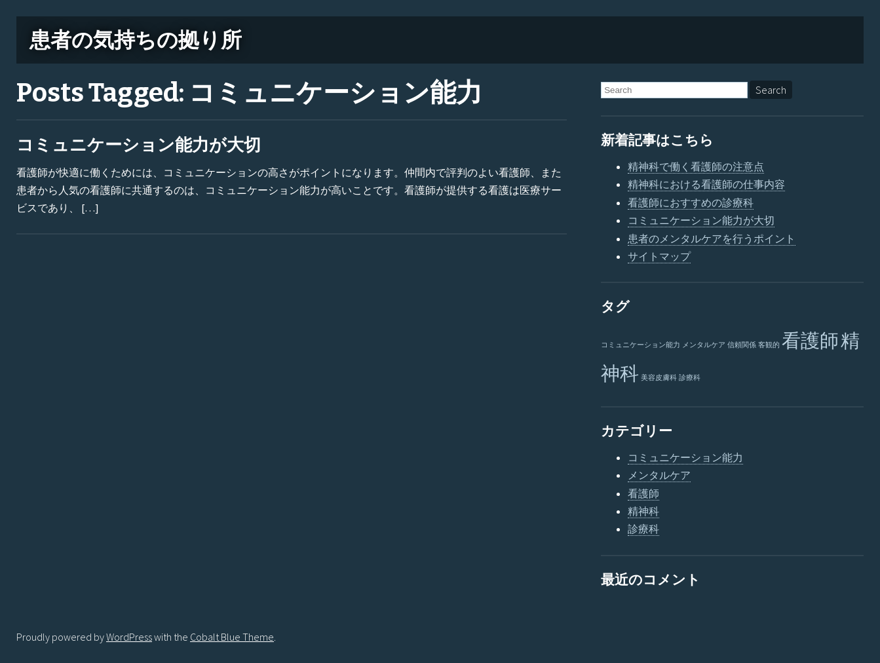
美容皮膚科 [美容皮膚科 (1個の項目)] (659, 377)
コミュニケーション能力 (685, 457)
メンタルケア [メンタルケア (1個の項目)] (703, 345)
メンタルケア (659, 475)
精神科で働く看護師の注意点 (696, 166)
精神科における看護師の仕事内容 (706, 184)
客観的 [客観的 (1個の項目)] (769, 345)
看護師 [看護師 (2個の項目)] (810, 340)
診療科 (643, 528)
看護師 (643, 493)
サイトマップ (659, 256)
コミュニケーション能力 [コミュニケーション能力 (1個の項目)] (640, 345)
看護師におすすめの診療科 (691, 202)
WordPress (129, 636)
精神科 (643, 511)
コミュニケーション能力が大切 (138, 145)
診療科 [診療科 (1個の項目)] (689, 377)
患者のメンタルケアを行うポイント (711, 238)
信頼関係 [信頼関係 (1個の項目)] (741, 345)
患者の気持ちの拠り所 (135, 40)
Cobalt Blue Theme (232, 636)
